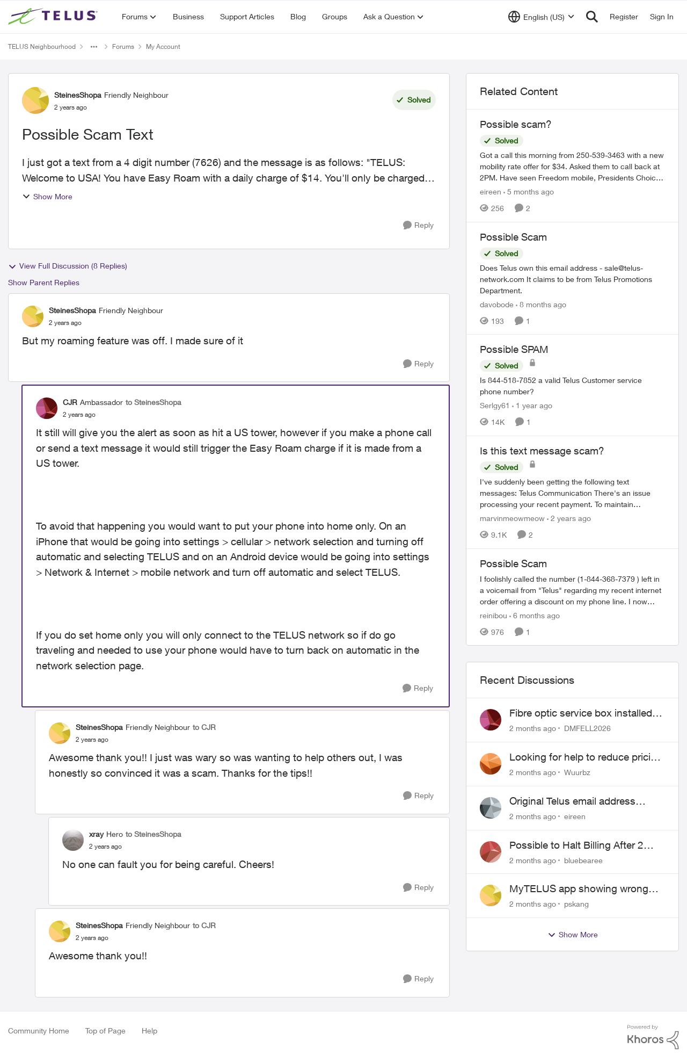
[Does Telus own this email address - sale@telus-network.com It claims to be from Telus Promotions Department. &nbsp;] (572, 278)
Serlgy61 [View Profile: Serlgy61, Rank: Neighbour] (495, 405)
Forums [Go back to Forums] (123, 46)
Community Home (38, 1030)
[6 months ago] (534, 614)
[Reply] (418, 225)
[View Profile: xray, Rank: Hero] (73, 840)
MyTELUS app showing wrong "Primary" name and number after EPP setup (585, 889)
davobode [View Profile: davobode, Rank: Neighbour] (497, 303)
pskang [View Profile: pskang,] (576, 903)
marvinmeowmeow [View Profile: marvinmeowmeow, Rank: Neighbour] (512, 518)
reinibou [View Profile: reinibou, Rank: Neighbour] (493, 614)
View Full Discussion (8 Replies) (67, 266)
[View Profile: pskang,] (490, 895)
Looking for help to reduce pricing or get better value (585, 757)
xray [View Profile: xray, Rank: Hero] (96, 833)
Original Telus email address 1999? (572, 801)
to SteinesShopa (153, 402)
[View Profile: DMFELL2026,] (490, 720)
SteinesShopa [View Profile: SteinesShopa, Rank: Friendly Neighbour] (77, 94)
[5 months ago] (528, 191)
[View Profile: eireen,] (490, 808)
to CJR (204, 727)
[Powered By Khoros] (653, 1037)
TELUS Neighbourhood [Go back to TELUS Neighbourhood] (42, 46)
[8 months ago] (541, 303)
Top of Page (105, 1030)
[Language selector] (541, 16)
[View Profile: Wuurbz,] (490, 764)
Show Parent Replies (43, 282)
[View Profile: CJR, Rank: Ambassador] (46, 408)
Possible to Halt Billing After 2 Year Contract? (576, 845)
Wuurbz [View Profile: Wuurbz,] (577, 772)
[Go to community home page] (54, 16)
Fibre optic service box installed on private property (580, 713)
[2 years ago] (569, 518)
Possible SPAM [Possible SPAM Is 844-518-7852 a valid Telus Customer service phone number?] (514, 349)
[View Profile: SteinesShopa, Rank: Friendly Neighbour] (35, 100)
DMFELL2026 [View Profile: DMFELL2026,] (587, 728)
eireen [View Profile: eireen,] (575, 816)
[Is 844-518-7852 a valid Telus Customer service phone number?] (572, 385)
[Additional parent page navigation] (93, 46)
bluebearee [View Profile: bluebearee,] (583, 859)
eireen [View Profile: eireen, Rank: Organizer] (490, 191)
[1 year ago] (532, 405)
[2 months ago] (532, 728)
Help (149, 1030)
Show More (47, 196)
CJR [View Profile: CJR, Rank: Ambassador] (70, 402)
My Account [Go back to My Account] (163, 46)
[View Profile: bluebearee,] (490, 852)
